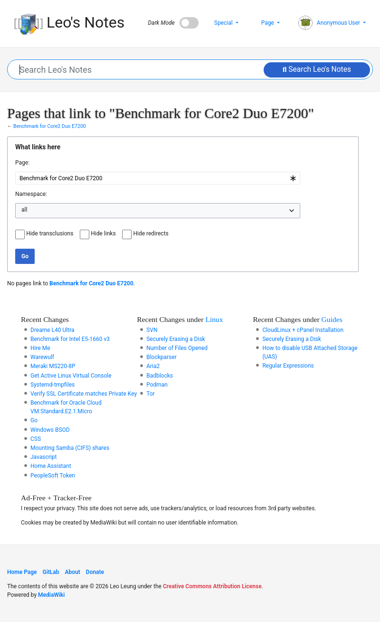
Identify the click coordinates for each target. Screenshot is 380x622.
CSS (35, 439)
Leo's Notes (69, 23)
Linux (214, 319)
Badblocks (159, 375)
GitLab (51, 572)
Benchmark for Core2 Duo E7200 (49, 126)
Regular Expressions (288, 365)
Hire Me (40, 348)
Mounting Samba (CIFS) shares (69, 448)
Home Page (22, 572)
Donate (95, 572)
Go (34, 420)
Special (224, 22)
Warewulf (42, 357)
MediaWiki (51, 595)
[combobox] (157, 178)
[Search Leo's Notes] (190, 69)
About (72, 572)
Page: (22, 162)
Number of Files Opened (177, 348)
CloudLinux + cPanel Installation (302, 330)
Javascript (43, 457)
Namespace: (31, 194)
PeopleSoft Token (52, 475)
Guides (332, 319)
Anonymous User (329, 23)
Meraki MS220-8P (53, 366)
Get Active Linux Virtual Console (71, 375)
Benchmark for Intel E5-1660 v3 (70, 339)
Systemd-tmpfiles (52, 384)
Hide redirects (150, 233)
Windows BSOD (50, 430)
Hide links (103, 233)
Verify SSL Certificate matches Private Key (83, 393)
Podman (157, 384)
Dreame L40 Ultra (52, 330)
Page (268, 22)
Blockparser (161, 357)
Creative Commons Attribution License (212, 586)
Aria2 (153, 366)
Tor (150, 393)
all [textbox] (24, 209)
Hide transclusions (49, 233)
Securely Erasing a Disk (175, 339)
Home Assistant (50, 466)
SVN (151, 330)
